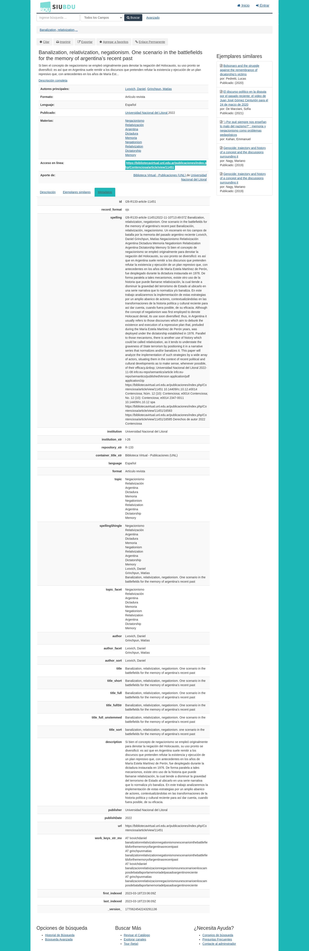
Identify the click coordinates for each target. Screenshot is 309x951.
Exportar (86, 42)
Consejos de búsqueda (217, 935)
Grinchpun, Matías (159, 89)
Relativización (134, 125)
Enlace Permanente (152, 42)
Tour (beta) (131, 943)
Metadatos (105, 192)
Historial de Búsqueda (59, 935)
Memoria (131, 138)
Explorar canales (135, 939)
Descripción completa (53, 80)
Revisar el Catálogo (137, 935)
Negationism (133, 142)
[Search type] (101, 17)
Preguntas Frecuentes (217, 939)
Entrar (262, 5)
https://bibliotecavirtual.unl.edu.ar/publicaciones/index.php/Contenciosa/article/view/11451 (166, 165)
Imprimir (65, 42)
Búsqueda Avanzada (59, 939)
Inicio (243, 5)
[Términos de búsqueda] (58, 17)
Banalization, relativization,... (59, 30)
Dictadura (131, 133)
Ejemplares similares (77, 192)
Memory (130, 155)
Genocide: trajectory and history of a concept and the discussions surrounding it (243, 152)
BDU (44, 6)
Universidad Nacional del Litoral (146, 112)
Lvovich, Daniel (135, 89)
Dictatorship (133, 150)
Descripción (48, 192)
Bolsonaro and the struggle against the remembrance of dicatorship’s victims (239, 70)
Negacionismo (134, 120)
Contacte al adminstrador (219, 943)
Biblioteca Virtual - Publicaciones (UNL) (160, 175)
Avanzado (153, 17)
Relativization (134, 146)
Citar (46, 42)
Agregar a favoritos (115, 42)
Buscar (133, 17)
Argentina (131, 129)
